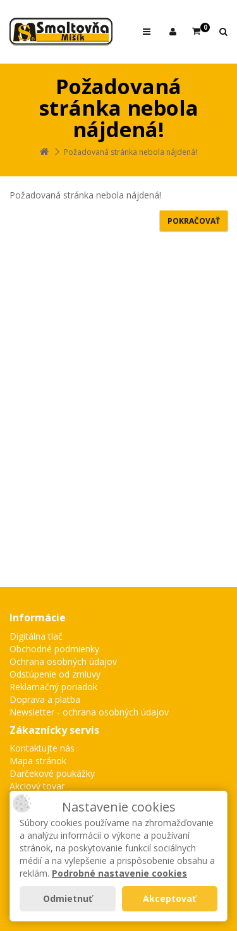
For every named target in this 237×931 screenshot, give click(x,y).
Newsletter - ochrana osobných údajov (89, 712)
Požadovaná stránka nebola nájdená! (130, 152)
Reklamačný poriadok (53, 687)
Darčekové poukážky (52, 773)
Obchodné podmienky (54, 649)
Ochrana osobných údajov (63, 661)
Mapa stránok (37, 761)
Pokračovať (193, 221)
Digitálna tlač (36, 636)
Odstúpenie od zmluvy (54, 674)
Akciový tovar (36, 786)
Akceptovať (169, 898)
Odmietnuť (67, 898)
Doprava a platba (44, 699)
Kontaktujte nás (42, 748)
